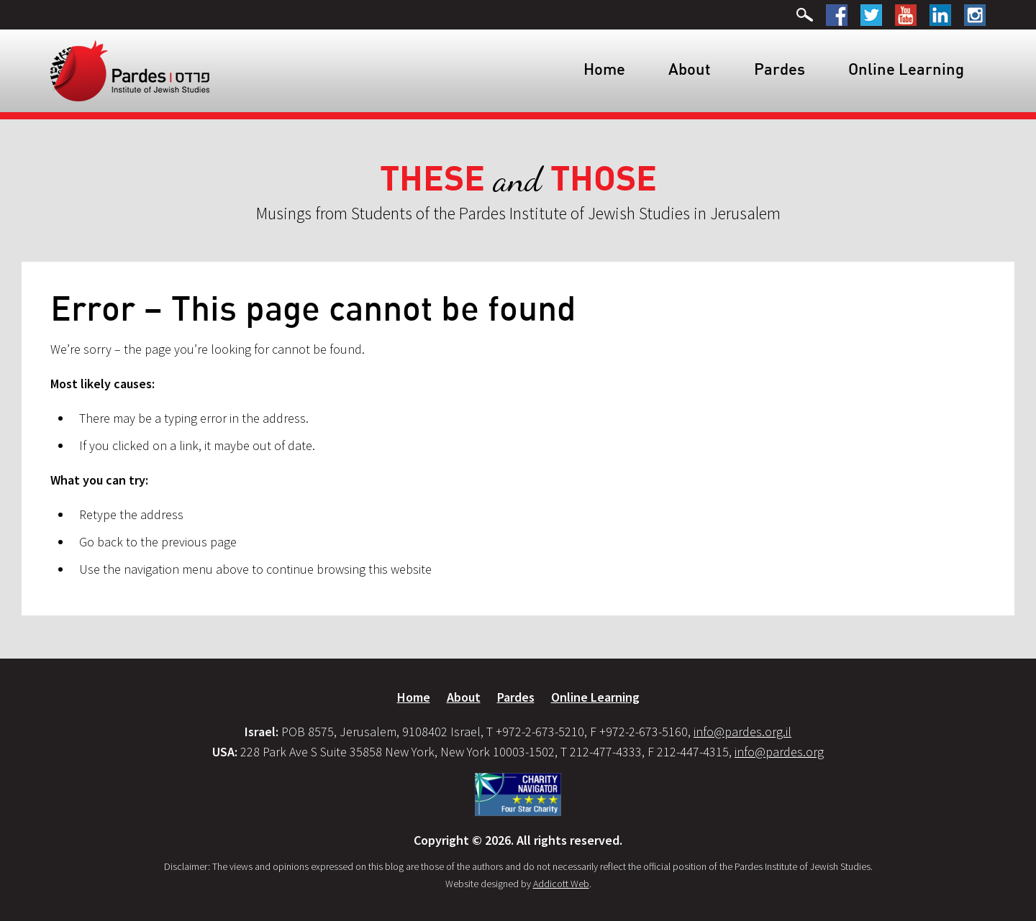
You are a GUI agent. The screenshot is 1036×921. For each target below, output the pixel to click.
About (689, 68)
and (518, 179)
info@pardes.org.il (742, 731)
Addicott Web (561, 883)
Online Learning (906, 68)
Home (604, 68)
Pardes (779, 68)
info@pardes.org (779, 751)
